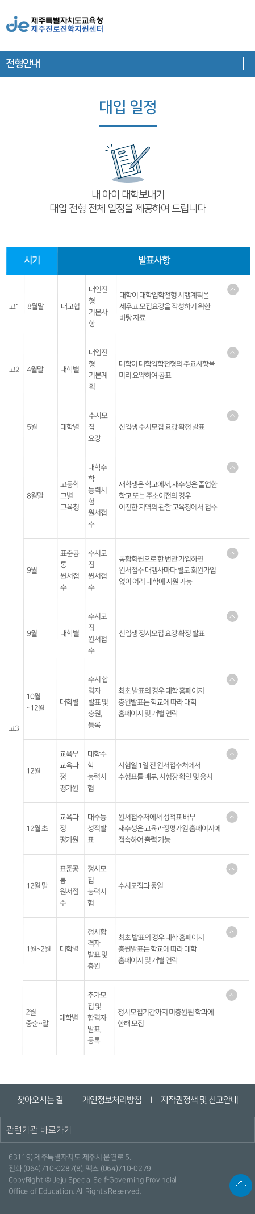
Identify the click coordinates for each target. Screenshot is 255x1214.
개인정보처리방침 (111, 1100)
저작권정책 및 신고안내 (199, 1100)
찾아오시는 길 (40, 1100)
